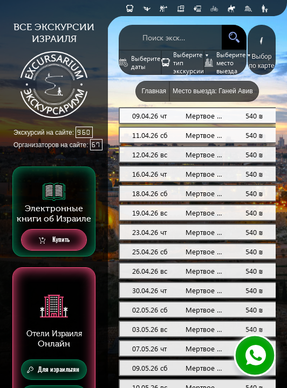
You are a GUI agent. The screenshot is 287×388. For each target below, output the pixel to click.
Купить (54, 240)
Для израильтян (53, 369)
